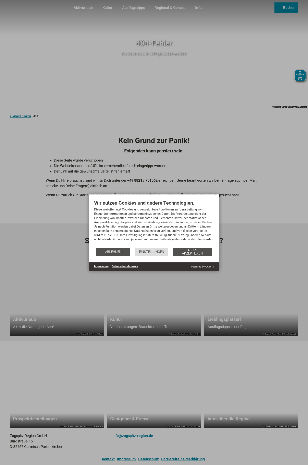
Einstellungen (151, 252)
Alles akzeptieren (192, 251)
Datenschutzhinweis (125, 266)
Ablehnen (113, 252)
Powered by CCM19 (202, 266)
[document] (154, 224)
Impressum (101, 266)
